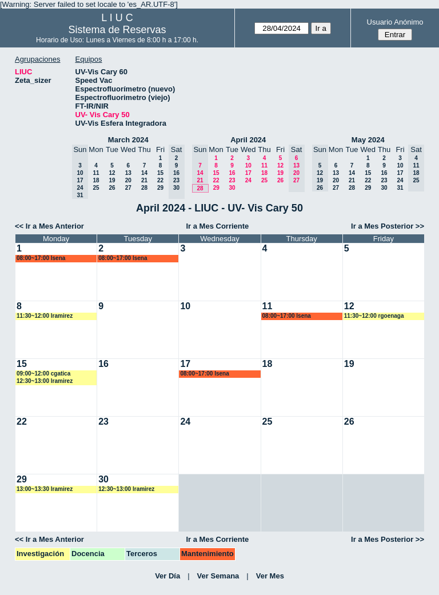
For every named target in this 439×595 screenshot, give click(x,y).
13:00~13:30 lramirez (45, 489)
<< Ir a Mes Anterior (49, 226)
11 (96, 173)
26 (112, 188)
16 (232, 173)
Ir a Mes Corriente (217, 226)
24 (248, 180)
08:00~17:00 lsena (41, 258)
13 (128, 173)
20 (128, 180)
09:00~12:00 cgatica (43, 373)
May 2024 (368, 139)
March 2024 (128, 139)
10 (248, 165)
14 (144, 173)
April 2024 (248, 139)
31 (400, 188)
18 (96, 180)
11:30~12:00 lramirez (45, 316)
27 (128, 188)
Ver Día (167, 576)
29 (160, 188)
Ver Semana (218, 576)
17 (248, 173)
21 (144, 180)
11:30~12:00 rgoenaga (374, 316)
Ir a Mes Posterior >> (387, 226)
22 (160, 180)
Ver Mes (270, 576)
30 (232, 188)
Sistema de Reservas (117, 29)
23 (232, 180)
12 (112, 173)
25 (96, 188)
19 (112, 180)
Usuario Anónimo (395, 22)
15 (160, 173)
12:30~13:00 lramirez (45, 381)
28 (144, 188)
